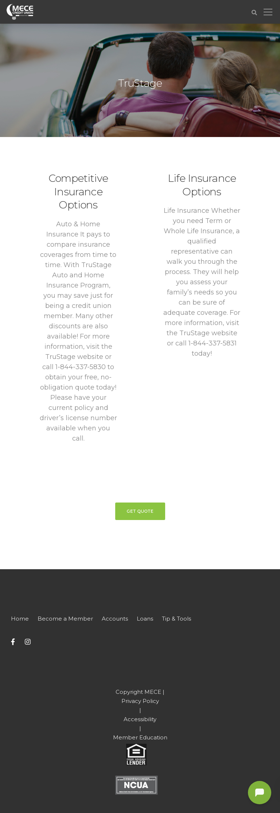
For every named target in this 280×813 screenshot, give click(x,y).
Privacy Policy (140, 700)
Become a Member (65, 618)
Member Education (140, 737)
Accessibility (140, 719)
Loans (145, 618)
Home (20, 618)
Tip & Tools (176, 618)
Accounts (115, 618)
